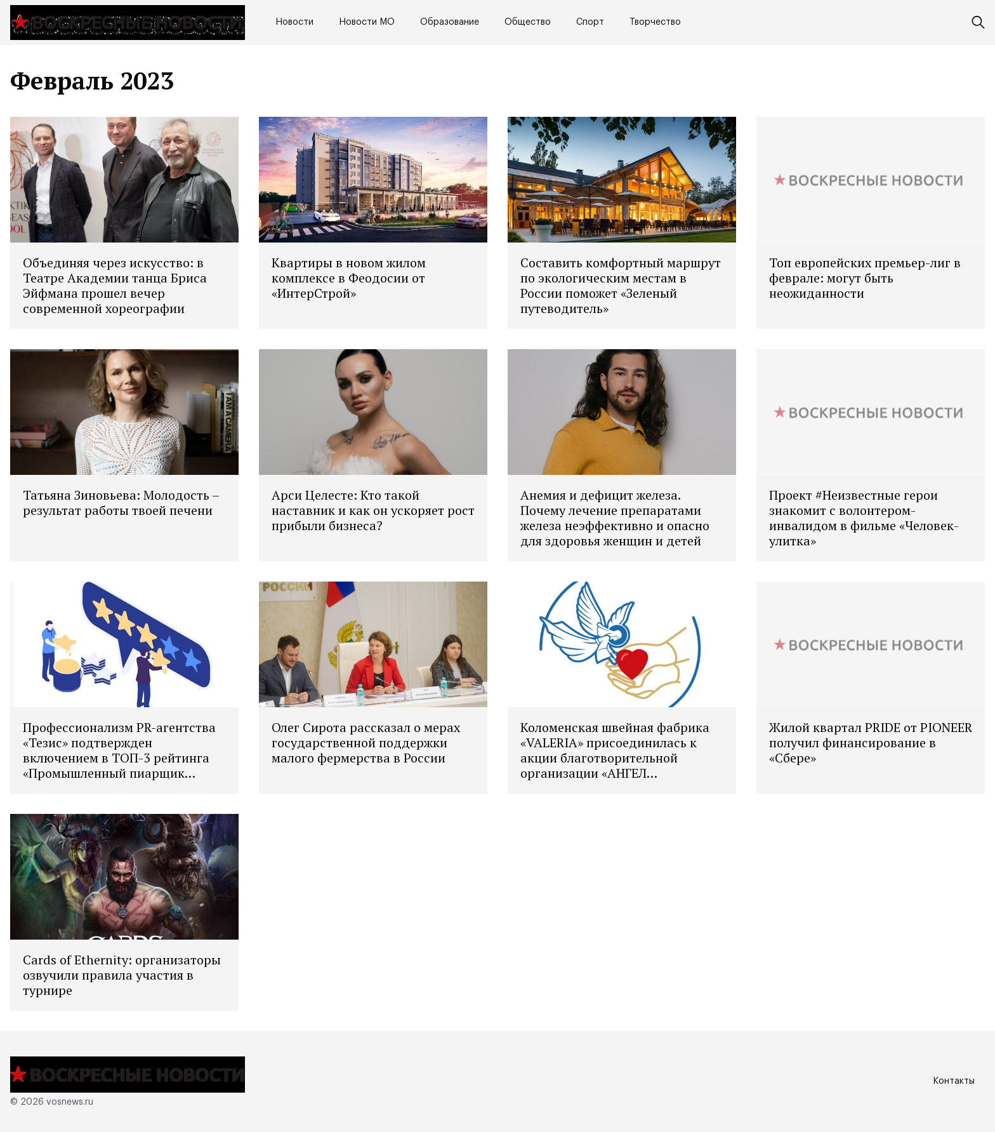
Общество (527, 22)
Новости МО (367, 22)
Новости (294, 22)
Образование (449, 22)
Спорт (590, 22)
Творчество (655, 22)
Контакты (954, 1081)
